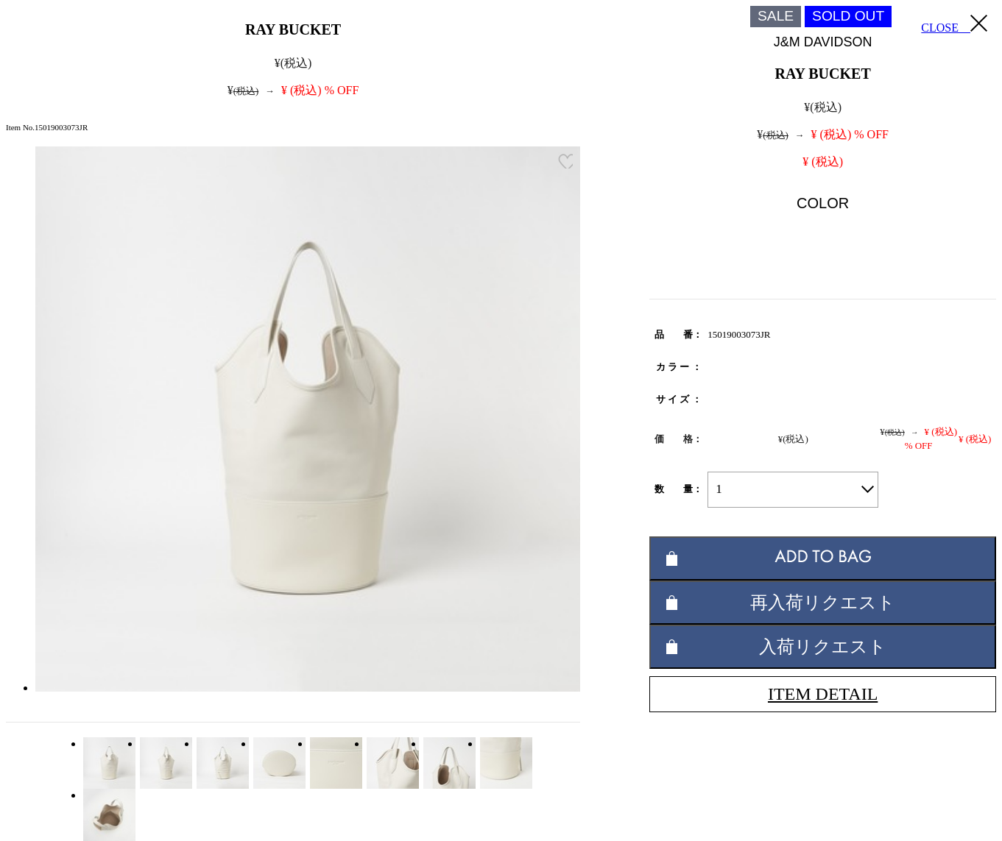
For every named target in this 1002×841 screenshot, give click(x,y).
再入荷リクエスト (822, 602)
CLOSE (954, 24)
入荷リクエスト (822, 646)
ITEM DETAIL (823, 693)
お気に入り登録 (565, 161)
